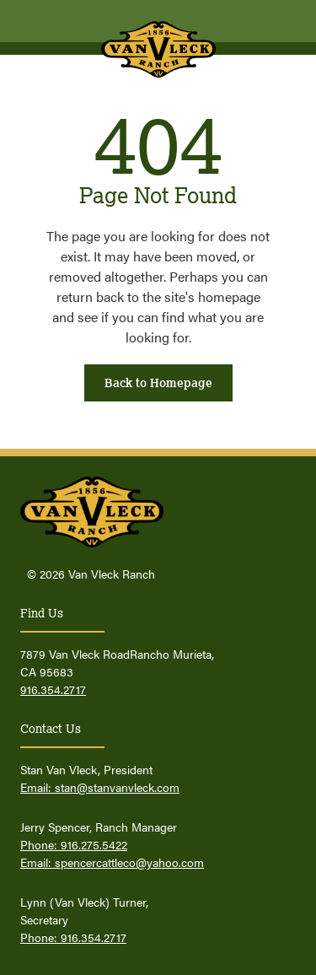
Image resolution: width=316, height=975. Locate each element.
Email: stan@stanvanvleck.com (99, 786)
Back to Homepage (158, 382)
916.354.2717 (53, 689)
